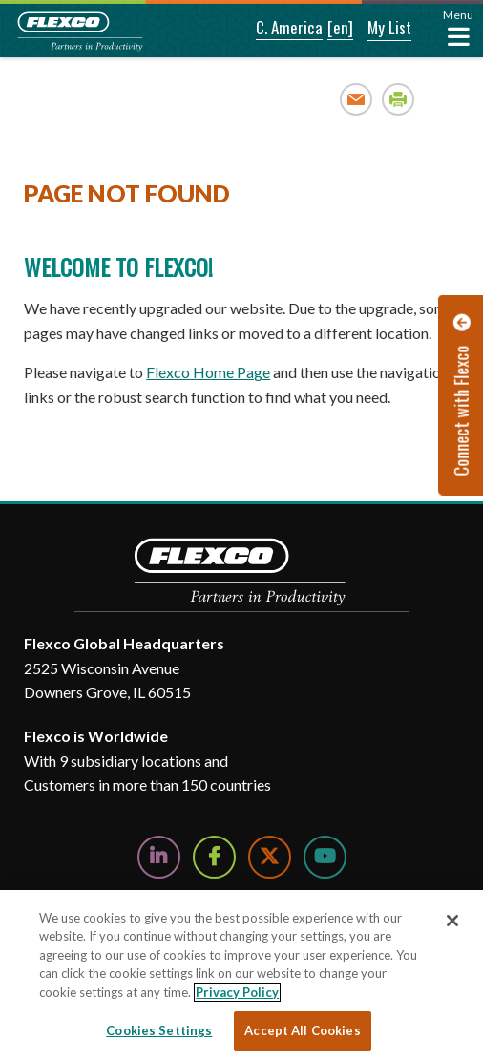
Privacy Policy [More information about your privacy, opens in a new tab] (237, 992)
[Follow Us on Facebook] (214, 857)
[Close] (452, 921)
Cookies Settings (159, 1030)
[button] (276, 28)
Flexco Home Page (208, 372)
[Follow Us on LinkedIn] (158, 857)
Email (356, 98)
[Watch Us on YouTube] (325, 857)
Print (398, 98)
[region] (241, 975)
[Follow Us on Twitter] (269, 857)
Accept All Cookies (302, 1030)
